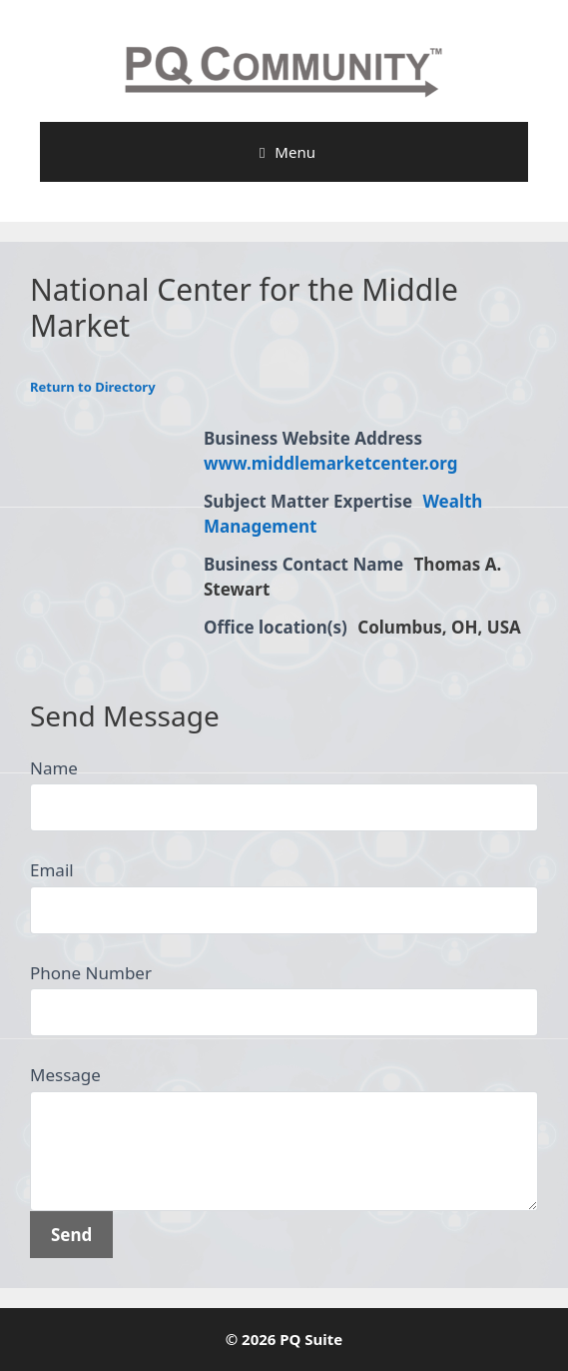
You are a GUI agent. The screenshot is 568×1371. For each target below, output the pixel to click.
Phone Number (91, 972)
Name (54, 767)
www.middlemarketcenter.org (331, 463)
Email (52, 869)
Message (65, 1074)
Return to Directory (93, 387)
